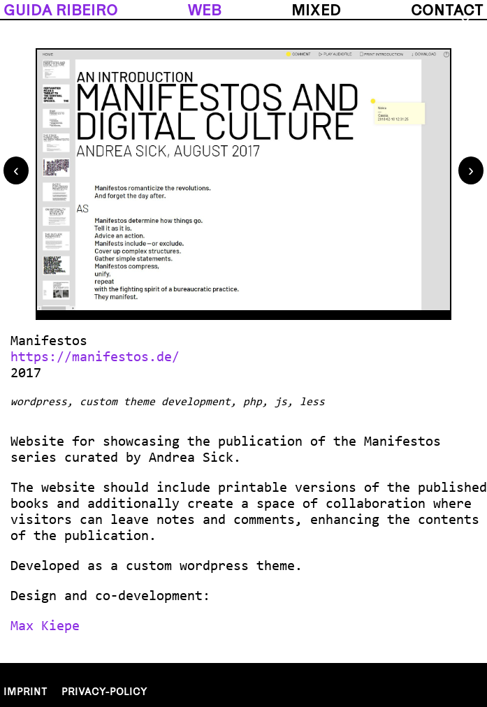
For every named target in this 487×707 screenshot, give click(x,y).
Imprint (25, 691)
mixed (316, 9)
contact (447, 9)
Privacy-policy (104, 691)
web (204, 9)
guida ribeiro (60, 9)
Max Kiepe (45, 627)
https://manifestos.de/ (95, 358)
